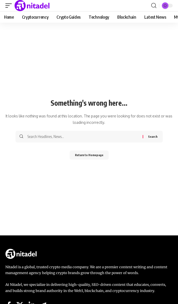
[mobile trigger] (9, 5)
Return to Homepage (89, 155)
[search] (154, 5)
